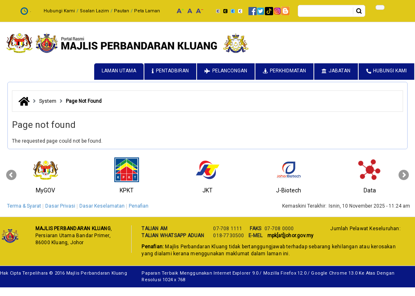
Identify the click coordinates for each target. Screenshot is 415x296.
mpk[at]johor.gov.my (288, 235)
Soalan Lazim (94, 11)
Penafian (138, 206)
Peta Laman (147, 11)
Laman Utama (119, 71)
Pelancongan (229, 71)
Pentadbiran (172, 71)
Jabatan (339, 71)
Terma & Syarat (24, 206)
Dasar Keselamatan (102, 206)
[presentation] (11, 175)
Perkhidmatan (288, 71)
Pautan (121, 11)
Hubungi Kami (59, 11)
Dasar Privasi (60, 206)
